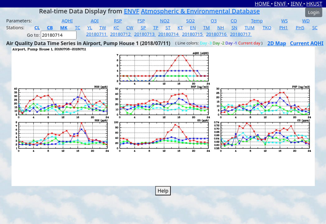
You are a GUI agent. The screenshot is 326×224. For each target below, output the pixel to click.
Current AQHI (307, 43)
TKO (267, 27)
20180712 (121, 34)
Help (163, 190)
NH (220, 27)
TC (77, 27)
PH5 (300, 27)
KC (116, 27)
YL (89, 27)
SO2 (190, 21)
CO (234, 21)
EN (193, 27)
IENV (297, 3)
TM (206, 27)
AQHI (67, 21)
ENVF (280, 3)
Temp (257, 21)
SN (234, 27)
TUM (250, 27)
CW (129, 27)
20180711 (97, 34)
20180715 (193, 34)
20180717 (241, 34)
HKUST (314, 3)
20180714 (169, 34)
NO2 (164, 21)
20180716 (217, 34)
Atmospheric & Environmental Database (200, 11)
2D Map (277, 43)
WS (284, 21)
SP (143, 27)
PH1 (283, 27)
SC (315, 27)
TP (155, 27)
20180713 (145, 34)
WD (306, 21)
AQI (95, 21)
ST (167, 27)
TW (102, 27)
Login (313, 12)
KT (180, 27)
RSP (118, 21)
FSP (141, 21)
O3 (214, 21)
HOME (263, 3)
